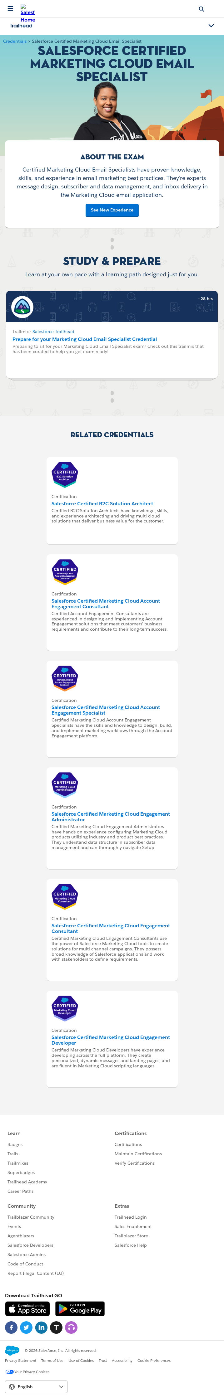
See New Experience (112, 210)
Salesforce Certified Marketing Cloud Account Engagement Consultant (106, 604)
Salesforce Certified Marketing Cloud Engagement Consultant (111, 928)
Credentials (15, 41)
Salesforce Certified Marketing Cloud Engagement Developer (111, 1040)
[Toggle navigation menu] (211, 26)
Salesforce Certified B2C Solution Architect (102, 503)
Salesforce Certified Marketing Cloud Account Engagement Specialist (106, 710)
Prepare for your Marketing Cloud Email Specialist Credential (84, 339)
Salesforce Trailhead (53, 331)
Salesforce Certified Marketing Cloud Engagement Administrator (111, 817)
